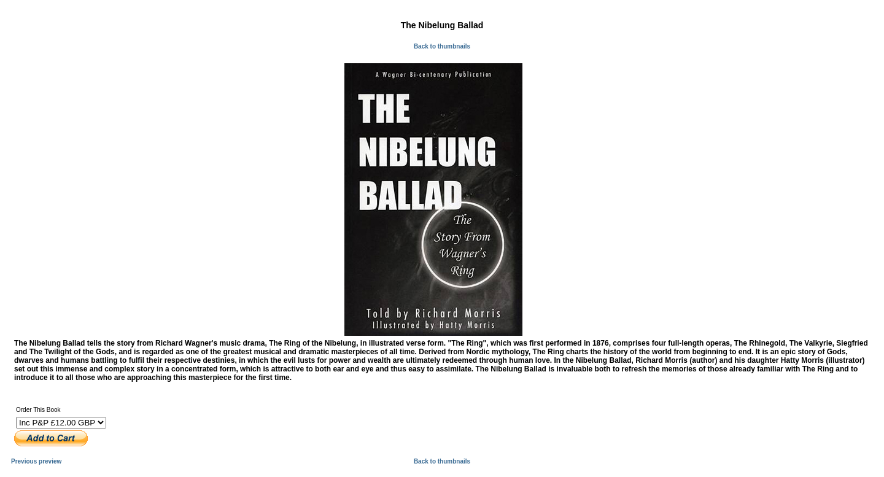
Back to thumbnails (442, 46)
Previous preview (36, 461)
